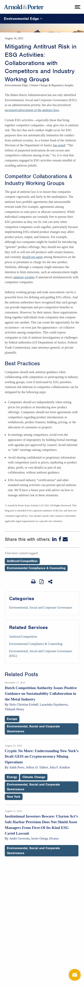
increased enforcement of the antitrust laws (32, 110)
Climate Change (33, 777)
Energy (12, 777)
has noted (59, 145)
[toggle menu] (77, 7)
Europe (12, 719)
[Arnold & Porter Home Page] (23, 7)
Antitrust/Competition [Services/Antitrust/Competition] (23, 636)
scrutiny (30, 277)
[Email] (65, 539)
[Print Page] (33, 581)
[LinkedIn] (54, 539)
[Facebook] (60, 539)
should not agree (32, 257)
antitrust (18, 277)
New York (13, 797)
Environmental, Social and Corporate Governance (40, 607)
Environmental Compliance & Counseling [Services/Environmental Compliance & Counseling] (35, 643)
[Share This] (50, 581)
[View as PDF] (42, 581)
